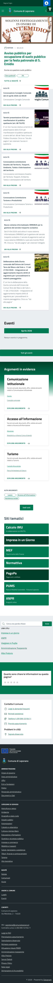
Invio (47, 623)
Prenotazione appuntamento (12, 936)
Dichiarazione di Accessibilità (12, 970)
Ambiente (5, 812)
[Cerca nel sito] (46, 11)
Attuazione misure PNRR (11, 948)
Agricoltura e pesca (8, 808)
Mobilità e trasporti (8, 846)
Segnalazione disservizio (10, 940)
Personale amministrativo (11, 791)
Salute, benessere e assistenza (13, 849)
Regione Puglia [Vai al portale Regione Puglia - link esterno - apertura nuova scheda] (8, 3)
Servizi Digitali (6, 959)
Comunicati (5, 877)
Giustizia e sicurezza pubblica (12, 838)
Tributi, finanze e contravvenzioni (14, 853)
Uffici (3, 780)
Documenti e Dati (8, 795)
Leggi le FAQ (6, 933)
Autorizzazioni (6, 823)
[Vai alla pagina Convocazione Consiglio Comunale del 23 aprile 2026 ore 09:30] (12, 104)
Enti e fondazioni (7, 784)
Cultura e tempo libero (10, 831)
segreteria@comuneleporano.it (17, 925)
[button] (50, 9)
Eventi (3, 898)
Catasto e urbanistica (9, 827)
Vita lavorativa (7, 861)
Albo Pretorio (6, 955)
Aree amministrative (9, 776)
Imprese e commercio (9, 842)
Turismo (4, 857)
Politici (3, 788)
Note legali (5, 966)
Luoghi (4, 894)
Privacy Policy (6, 963)
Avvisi (3, 881)
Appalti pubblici (7, 819)
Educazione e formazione (11, 834)
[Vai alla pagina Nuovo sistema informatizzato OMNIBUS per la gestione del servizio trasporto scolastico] (13, 248)
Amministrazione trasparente (12, 951)
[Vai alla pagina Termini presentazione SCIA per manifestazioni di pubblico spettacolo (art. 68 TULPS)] (12, 148)
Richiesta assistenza (9, 944)
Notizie (4, 874)
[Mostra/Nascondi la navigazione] (2, 10)
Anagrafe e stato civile (10, 816)
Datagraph (47, 979)
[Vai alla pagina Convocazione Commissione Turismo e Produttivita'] (12, 211)
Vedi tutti (26, 507)
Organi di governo (8, 772)
